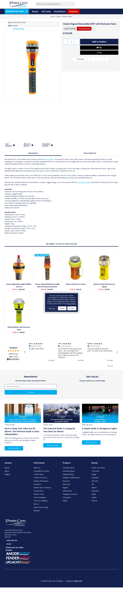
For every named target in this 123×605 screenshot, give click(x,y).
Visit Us (36, 504)
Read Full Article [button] (14, 448)
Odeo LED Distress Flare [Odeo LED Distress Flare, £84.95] (76, 284)
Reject (62, 308)
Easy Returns (59, 11)
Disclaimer (37, 484)
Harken (94, 497)
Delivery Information (41, 481)
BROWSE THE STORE (17, 11)
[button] (24, 352)
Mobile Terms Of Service (42, 488)
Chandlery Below (69, 471)
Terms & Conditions (41, 501)
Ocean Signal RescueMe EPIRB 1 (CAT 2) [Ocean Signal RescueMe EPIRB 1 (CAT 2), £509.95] (19, 285)
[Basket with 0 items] (116, 4)
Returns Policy (39, 494)
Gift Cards (46, 11)
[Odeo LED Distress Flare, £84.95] (76, 267)
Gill (93, 484)
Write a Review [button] (18, 29)
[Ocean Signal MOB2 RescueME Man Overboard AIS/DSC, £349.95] (47, 267)
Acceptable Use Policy (41, 471)
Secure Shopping (39, 497)
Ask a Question (90, 153)
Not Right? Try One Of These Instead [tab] (61, 244)
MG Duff (95, 481)
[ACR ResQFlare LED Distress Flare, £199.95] (19, 310)
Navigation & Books (70, 494)
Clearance (73, 11)
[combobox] (53, 4)
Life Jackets (67, 497)
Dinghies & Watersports (71, 478)
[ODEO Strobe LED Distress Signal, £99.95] (104, 267)
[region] (70, 352)
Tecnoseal (95, 471)
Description (33, 153)
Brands (35, 11)
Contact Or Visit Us (40, 478)
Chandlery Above (69, 468)
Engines (65, 488)
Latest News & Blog (41, 507)
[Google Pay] (99, 52)
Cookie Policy (38, 474)
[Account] (111, 4)
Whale (94, 494)
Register (7, 474)
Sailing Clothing (68, 474)
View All (94, 501)
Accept (72, 308)
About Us (37, 468)
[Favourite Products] (105, 4)
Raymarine (95, 491)
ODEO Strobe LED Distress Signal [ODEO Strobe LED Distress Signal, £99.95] (104, 285)
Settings (52, 308)
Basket (7, 468)
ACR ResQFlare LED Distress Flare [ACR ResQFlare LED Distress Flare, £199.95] (19, 328)
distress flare (48, 159)
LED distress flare (84, 182)
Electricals (66, 481)
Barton (94, 488)
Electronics (66, 484)
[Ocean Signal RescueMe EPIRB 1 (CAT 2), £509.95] (19, 267)
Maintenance (67, 491)
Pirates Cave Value (98, 468)
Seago (94, 474)
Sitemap (36, 511)
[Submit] (72, 4)
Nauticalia (95, 478)
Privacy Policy (38, 491)
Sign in (7, 471)
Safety (65, 501)
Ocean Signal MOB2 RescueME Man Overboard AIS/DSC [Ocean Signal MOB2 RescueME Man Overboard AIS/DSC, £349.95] (47, 285)
